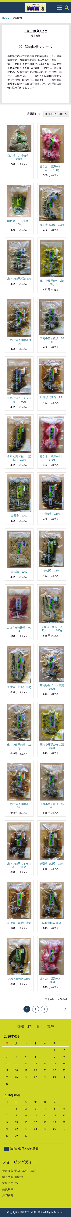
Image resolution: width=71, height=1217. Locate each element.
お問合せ (7, 1195)
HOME (5, 18)
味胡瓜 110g (52, 570)
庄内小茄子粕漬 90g (19, 278)
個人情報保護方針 (13, 1177)
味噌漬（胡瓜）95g (51, 397)
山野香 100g (19, 515)
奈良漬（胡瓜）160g (19, 687)
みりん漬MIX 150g (19, 978)
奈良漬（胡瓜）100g (52, 224)
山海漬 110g (19, 571)
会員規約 (7, 1189)
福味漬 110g (52, 513)
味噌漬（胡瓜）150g (52, 863)
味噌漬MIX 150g (52, 922)
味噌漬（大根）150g (19, 922)
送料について (10, 1183)
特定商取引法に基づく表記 (19, 1170)
